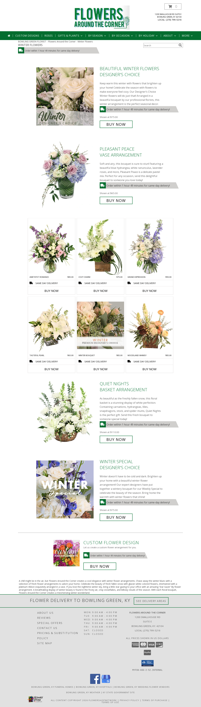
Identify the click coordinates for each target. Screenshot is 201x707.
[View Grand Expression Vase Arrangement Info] (149, 247)
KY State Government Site (119, 692)
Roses (48, 35)
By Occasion (122, 35)
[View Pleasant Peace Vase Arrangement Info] (67, 174)
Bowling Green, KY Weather (83, 692)
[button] (172, 6)
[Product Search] (160, 45)
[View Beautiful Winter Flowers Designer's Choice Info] (67, 96)
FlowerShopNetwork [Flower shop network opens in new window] (103, 700)
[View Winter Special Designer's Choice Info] (67, 489)
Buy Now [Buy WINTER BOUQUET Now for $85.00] (100, 369)
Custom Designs (27, 35)
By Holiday (148, 35)
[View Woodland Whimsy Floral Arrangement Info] (149, 325)
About (170, 35)
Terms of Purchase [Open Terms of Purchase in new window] (155, 700)
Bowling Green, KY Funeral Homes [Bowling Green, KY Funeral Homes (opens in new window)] (52, 686)
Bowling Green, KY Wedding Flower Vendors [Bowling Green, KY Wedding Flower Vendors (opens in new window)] (142, 686)
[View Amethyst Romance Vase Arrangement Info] (51, 247)
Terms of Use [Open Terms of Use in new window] (110, 702)
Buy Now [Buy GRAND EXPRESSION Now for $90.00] (149, 291)
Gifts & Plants (70, 35)
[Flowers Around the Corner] (101, 17)
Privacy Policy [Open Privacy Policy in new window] (129, 700)
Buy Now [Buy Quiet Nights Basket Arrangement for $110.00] (116, 439)
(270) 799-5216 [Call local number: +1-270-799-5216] (173, 19)
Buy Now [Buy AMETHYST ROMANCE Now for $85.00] (51, 291)
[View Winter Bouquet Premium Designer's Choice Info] (100, 325)
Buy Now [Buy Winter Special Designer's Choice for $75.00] (116, 517)
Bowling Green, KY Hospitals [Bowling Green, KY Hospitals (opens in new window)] (94, 686)
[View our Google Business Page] (106, 682)
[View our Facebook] (95, 682)
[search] (180, 45)
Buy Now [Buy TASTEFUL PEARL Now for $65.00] (51, 369)
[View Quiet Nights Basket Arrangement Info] (67, 411)
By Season (97, 35)
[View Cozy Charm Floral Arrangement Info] (100, 247)
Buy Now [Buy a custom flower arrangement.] (99, 566)
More (187, 35)
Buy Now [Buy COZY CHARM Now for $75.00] (100, 291)
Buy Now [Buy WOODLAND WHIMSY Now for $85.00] (149, 369)
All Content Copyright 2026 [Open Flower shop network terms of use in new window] (69, 700)
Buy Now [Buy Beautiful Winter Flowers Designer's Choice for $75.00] (116, 124)
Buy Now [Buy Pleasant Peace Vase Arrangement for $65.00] (116, 200)
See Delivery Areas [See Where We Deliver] (151, 601)
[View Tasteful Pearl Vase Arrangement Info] (51, 325)
